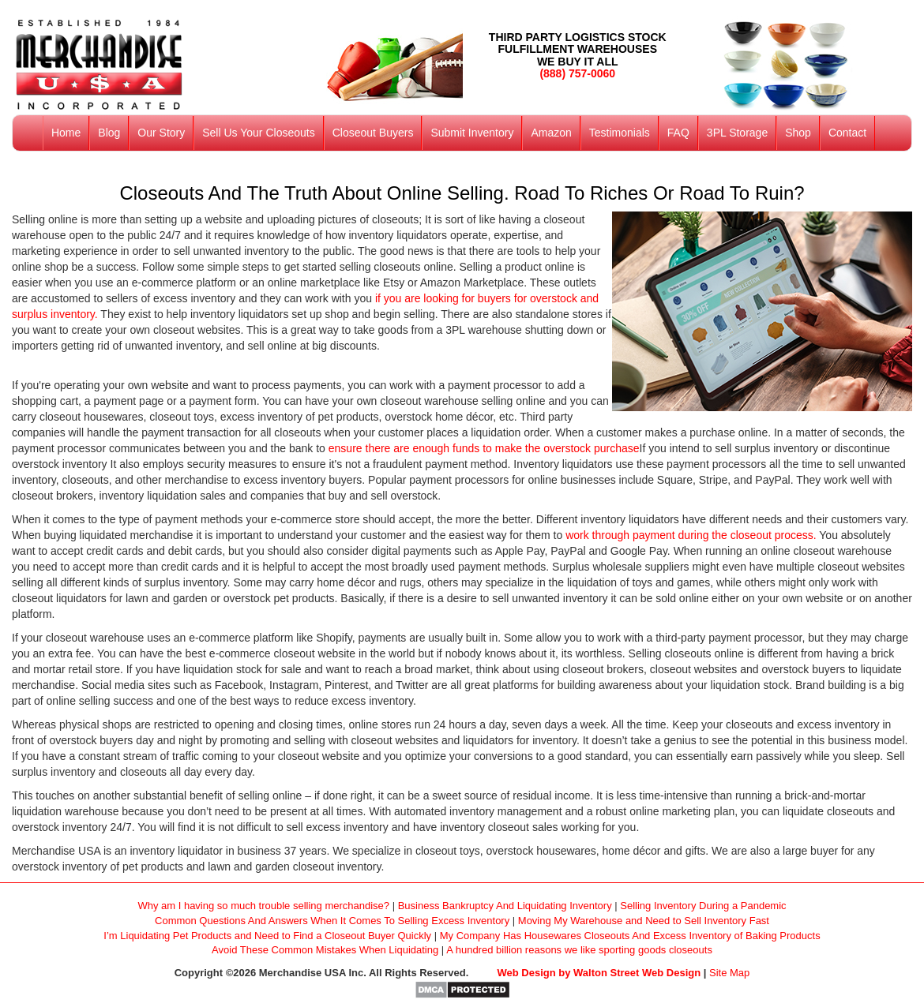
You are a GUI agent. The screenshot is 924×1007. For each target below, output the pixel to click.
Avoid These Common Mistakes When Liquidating (325, 950)
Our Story (161, 132)
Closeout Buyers (373, 132)
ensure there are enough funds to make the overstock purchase (484, 448)
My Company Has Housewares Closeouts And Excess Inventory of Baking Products (630, 935)
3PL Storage (737, 132)
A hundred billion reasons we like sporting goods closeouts (579, 950)
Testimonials (619, 132)
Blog (109, 132)
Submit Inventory (471, 132)
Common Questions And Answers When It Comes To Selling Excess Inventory (332, 921)
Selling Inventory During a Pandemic (703, 906)
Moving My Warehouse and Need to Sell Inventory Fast (643, 921)
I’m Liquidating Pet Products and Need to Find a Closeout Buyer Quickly (267, 935)
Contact (847, 132)
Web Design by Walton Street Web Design (599, 973)
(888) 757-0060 (577, 73)
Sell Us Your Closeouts (258, 132)
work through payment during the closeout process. (691, 535)
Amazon (551, 132)
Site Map (729, 973)
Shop (798, 132)
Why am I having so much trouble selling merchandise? (263, 906)
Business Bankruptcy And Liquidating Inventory (505, 906)
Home (66, 132)
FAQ (678, 132)
